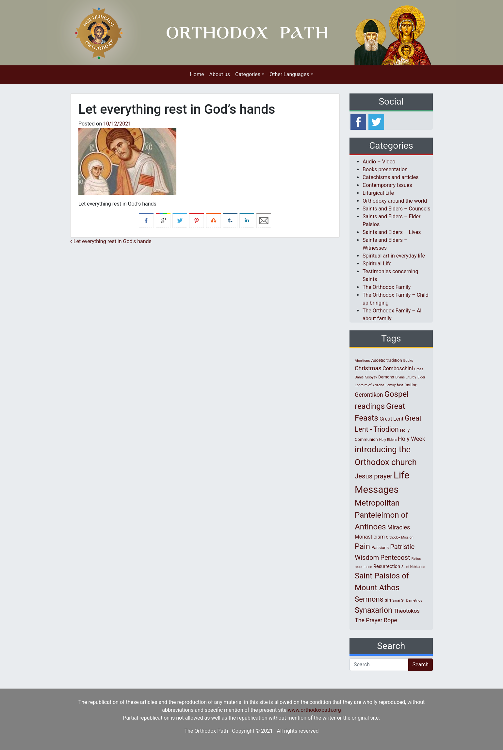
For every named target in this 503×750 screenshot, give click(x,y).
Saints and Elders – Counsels (396, 209)
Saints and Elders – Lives (392, 232)
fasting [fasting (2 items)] (410, 384)
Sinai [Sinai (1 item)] (396, 600)
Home (197, 74)
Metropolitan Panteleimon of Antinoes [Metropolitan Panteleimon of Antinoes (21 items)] (381, 514)
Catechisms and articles (391, 177)
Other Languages (289, 74)
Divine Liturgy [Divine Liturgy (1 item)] (405, 377)
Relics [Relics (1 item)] (416, 559)
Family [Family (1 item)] (390, 385)
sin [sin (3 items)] (388, 600)
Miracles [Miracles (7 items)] (398, 527)
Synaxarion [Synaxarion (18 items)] (373, 610)
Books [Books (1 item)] (408, 360)
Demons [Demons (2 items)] (386, 377)
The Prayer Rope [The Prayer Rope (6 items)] (376, 620)
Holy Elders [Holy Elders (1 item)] (388, 440)
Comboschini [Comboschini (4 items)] (397, 368)
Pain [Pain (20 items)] (362, 546)
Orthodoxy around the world (395, 201)
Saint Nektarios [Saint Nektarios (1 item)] (413, 567)
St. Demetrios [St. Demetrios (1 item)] (411, 600)
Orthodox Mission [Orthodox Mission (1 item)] (400, 537)
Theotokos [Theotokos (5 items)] (407, 611)
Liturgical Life (378, 193)
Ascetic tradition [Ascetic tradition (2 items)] (386, 360)
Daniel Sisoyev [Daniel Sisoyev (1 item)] (366, 377)
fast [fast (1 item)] (400, 385)
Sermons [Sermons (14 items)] (369, 599)
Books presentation (385, 169)
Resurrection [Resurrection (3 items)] (386, 566)
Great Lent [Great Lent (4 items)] (391, 419)
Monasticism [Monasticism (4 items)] (370, 537)
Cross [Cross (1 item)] (418, 369)
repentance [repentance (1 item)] (363, 567)
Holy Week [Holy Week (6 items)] (411, 438)
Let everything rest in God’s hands (111, 241)
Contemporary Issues (387, 185)
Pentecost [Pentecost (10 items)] (395, 557)
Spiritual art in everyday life (394, 256)
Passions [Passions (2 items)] (380, 547)
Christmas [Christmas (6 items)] (368, 368)
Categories (247, 74)
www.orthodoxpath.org (314, 710)
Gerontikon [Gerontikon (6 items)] (369, 394)
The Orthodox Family (387, 287)
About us (219, 74)
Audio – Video (379, 161)
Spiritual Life (377, 263)
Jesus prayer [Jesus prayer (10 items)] (373, 476)
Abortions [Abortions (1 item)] (362, 360)
